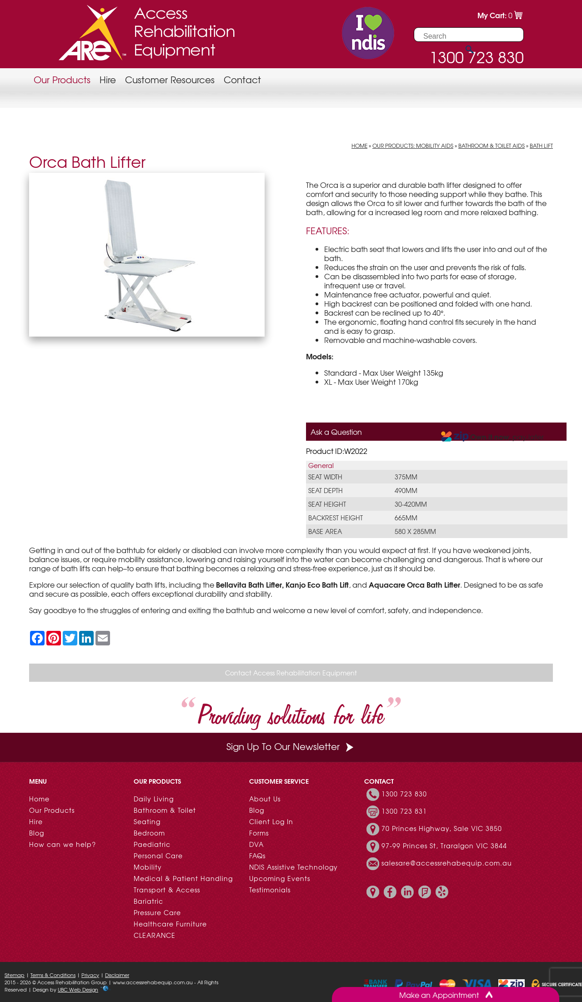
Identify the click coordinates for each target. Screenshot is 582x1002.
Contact (242, 79)
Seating (147, 821)
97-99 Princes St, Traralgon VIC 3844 (444, 845)
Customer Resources (170, 79)
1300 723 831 (404, 811)
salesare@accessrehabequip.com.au (446, 862)
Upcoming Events (279, 878)
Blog (36, 832)
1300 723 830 (404, 793)
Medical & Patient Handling (183, 878)
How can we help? (62, 844)
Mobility (148, 866)
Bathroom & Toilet (165, 810)
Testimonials (270, 889)
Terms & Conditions (52, 974)
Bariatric (148, 901)
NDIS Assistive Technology (293, 866)
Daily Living (154, 798)
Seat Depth (325, 490)
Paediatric (152, 844)
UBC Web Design (78, 989)
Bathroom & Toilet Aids (491, 145)
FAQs (257, 855)
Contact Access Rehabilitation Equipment (291, 672)
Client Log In (271, 821)
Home (359, 145)
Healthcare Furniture (170, 923)
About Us (265, 798)
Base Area (325, 531)
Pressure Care (157, 912)
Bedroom (149, 832)
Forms (259, 832)
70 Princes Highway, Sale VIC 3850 (441, 828)
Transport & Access (167, 889)
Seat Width (325, 476)
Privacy (90, 974)
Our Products (62, 79)
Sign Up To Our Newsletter (291, 746)
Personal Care (158, 855)
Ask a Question (336, 431)
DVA (256, 844)
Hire (108, 79)
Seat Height (327, 504)
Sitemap (15, 974)
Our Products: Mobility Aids (412, 145)
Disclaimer (117, 974)
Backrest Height (335, 517)
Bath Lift (541, 145)
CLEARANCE (155, 935)
